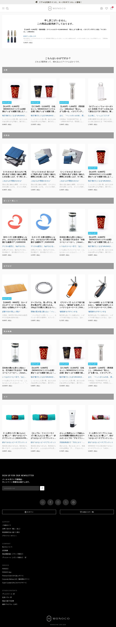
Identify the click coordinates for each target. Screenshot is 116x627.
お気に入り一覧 (87, 512)
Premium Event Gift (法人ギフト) (12, 576)
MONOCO (5, 569)
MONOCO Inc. (54, 624)
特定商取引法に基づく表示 (11, 532)
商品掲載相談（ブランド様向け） (13, 554)
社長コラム (7, 597)
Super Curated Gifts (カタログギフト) (14, 583)
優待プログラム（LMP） (10, 604)
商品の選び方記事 (8, 601)
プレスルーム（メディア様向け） (14, 557)
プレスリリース (8, 594)
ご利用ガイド (6, 525)
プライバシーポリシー (9, 536)
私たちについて (7, 547)
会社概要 (5, 550)
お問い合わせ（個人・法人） (11, 529)
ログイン (29, 512)
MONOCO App (6, 572)
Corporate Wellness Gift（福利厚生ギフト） (16, 579)
